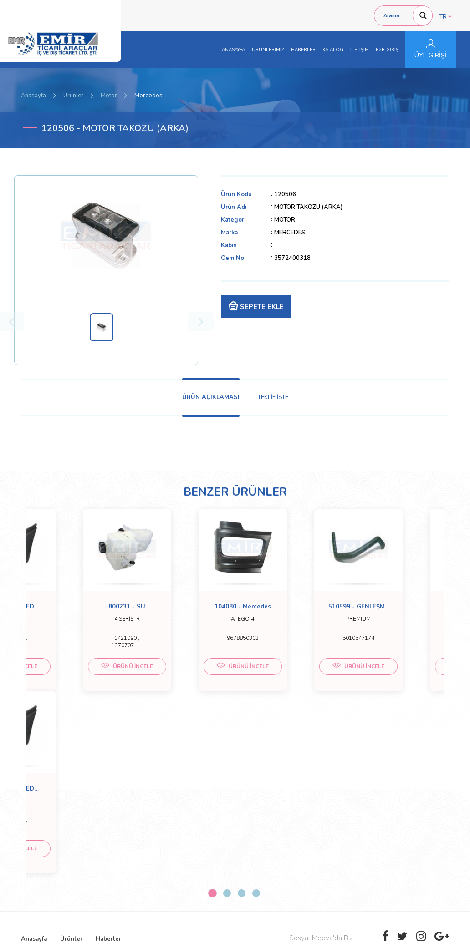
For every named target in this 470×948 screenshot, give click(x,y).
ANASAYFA (233, 49)
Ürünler (73, 95)
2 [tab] (227, 723)
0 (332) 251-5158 (205, 827)
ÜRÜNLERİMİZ (268, 49)
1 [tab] (212, 723)
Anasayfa (33, 95)
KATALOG (332, 49)
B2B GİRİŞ (387, 49)
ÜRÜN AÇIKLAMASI (211, 397)
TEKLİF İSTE (273, 397)
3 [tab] (241, 723)
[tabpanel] (78, 606)
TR (445, 17)
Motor (109, 95)
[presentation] (391, 868)
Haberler (108, 769)
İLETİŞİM (359, 49)
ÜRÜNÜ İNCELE (78, 675)
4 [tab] (256, 723)
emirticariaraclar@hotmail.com (221, 836)
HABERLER (303, 49)
